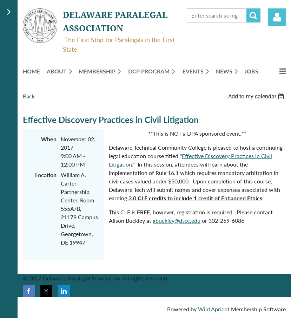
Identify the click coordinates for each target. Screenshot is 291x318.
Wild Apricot (214, 309)
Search (253, 15)
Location (46, 174)
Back (29, 96)
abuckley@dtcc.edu (176, 220)
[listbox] (257, 96)
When (49, 139)
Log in (277, 17)
